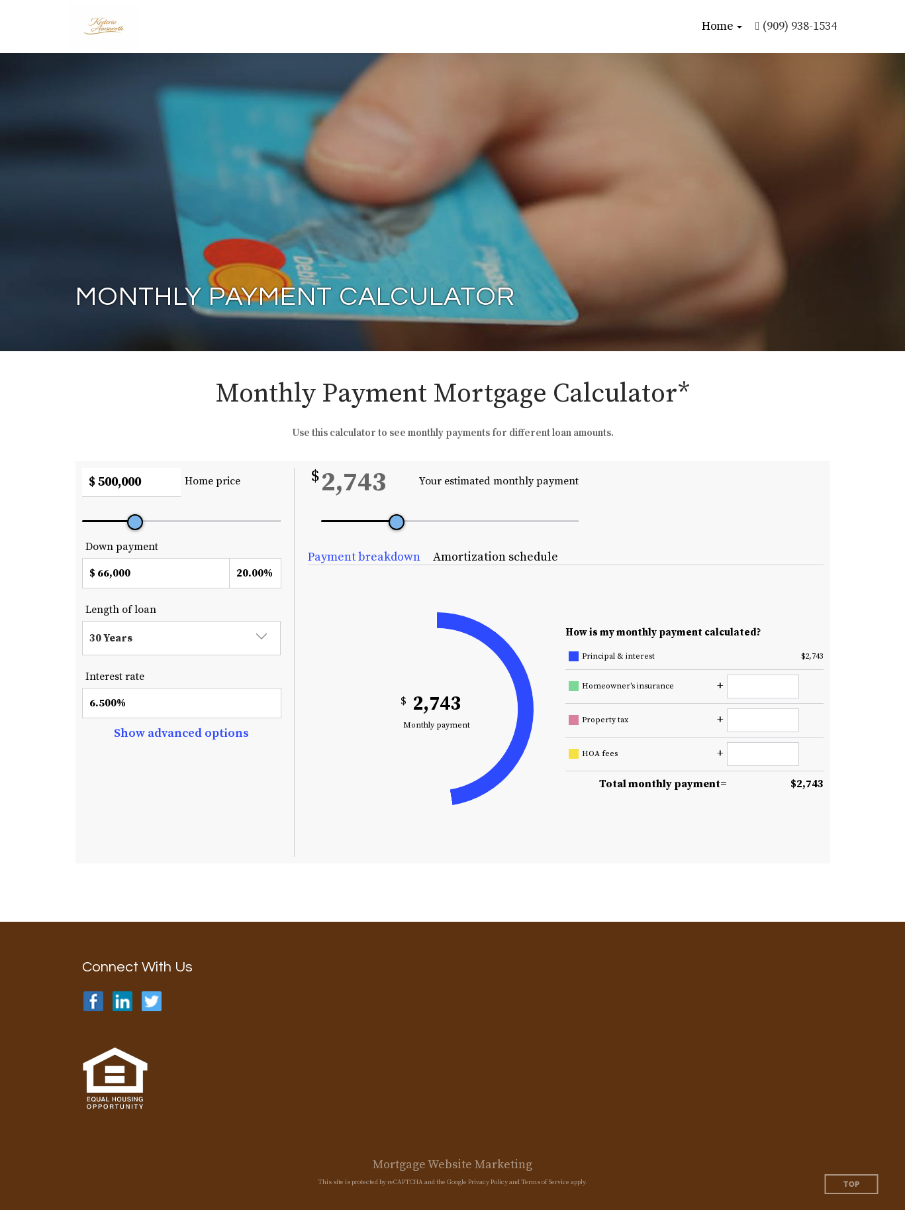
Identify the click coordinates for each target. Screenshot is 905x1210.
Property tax (605, 720)
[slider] (135, 522)
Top (851, 1184)
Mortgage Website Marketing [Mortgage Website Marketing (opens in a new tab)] (452, 1164)
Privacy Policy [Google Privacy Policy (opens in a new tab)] (488, 1182)
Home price (212, 481)
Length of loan (120, 609)
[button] (722, 26)
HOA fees (600, 754)
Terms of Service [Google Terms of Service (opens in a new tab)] (545, 1182)
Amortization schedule (495, 557)
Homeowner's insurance (628, 686)
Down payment (121, 546)
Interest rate (114, 676)
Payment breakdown (364, 557)
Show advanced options (181, 733)
